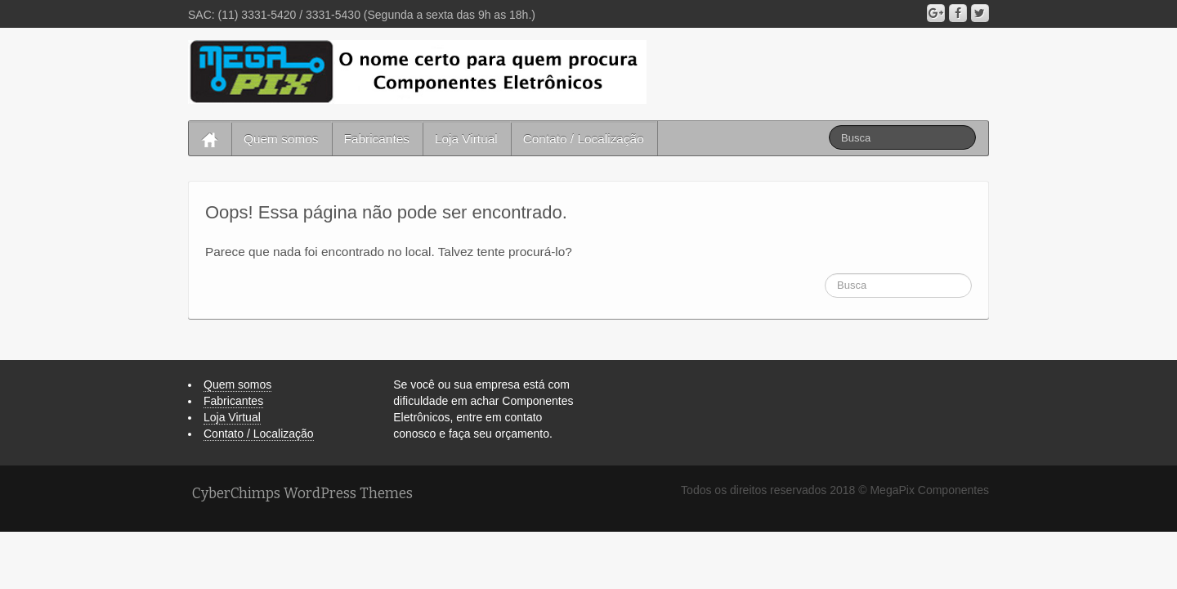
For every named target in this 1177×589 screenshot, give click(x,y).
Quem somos (281, 139)
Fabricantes (376, 139)
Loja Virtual (466, 139)
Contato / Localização (583, 139)
